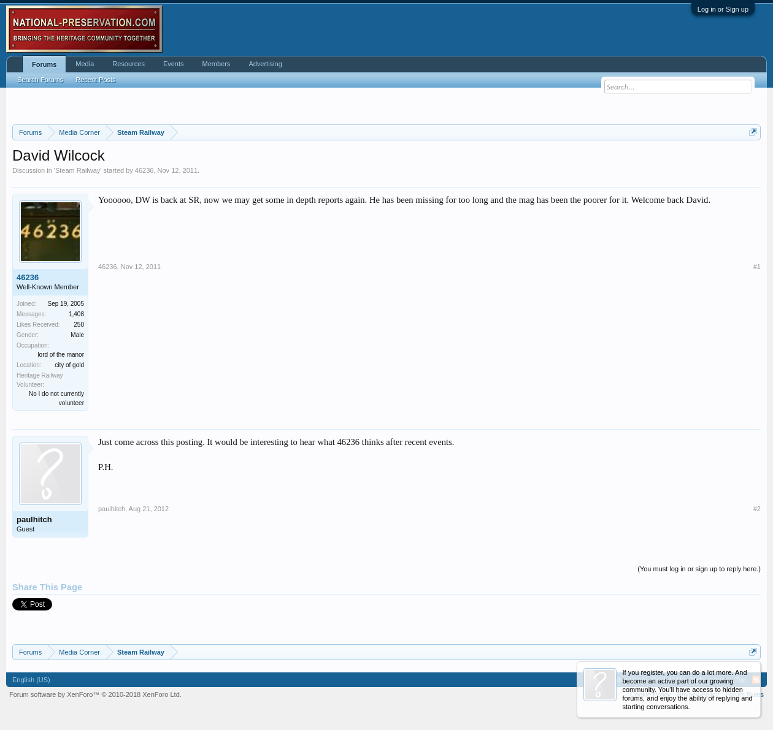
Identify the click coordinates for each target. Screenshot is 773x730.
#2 (757, 508)
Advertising (265, 63)
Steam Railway (77, 170)
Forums (44, 64)
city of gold (69, 365)
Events (173, 63)
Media (84, 63)
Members (216, 63)
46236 (144, 170)
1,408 (76, 314)
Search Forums (40, 79)
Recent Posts (95, 79)
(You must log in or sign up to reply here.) (699, 568)
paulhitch (34, 519)
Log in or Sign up (723, 9)
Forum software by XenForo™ (95, 694)
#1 (757, 266)
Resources (128, 63)
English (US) (31, 679)
